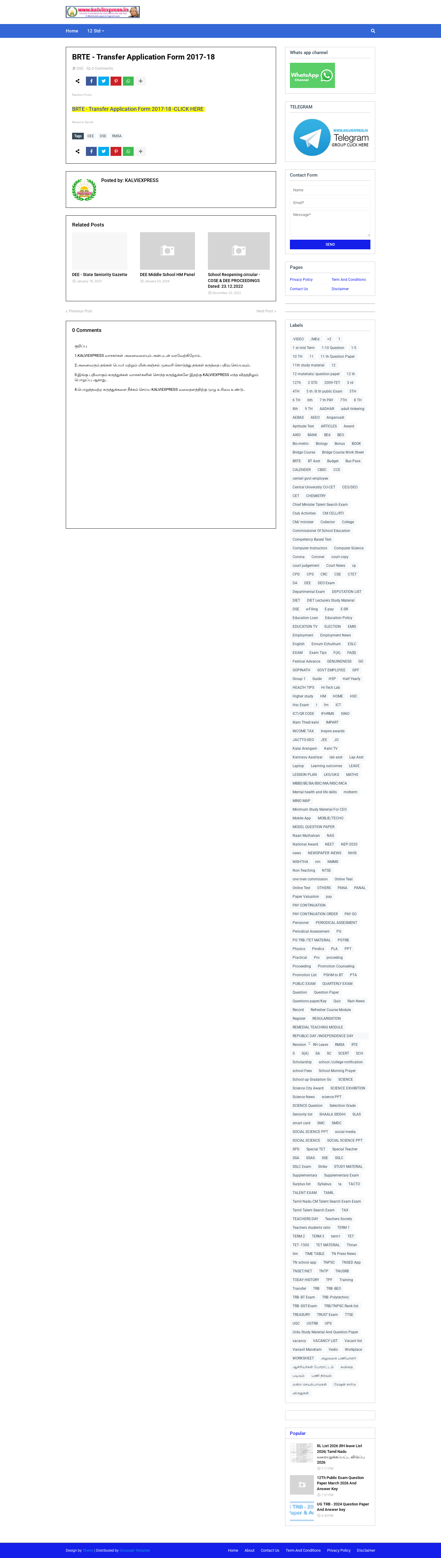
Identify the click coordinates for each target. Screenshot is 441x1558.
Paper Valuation (306, 896)
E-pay (329, 609)
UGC (296, 1323)
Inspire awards (333, 731)
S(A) (305, 1053)
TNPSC (329, 1262)
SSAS (310, 1158)
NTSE (326, 870)
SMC (321, 1123)
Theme (88, 1550)
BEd (327, 435)
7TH (343, 400)
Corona (299, 557)
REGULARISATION (326, 1018)
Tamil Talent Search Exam (314, 1210)
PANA (342, 888)
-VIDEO (298, 339)
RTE (354, 1045)
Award (349, 426)
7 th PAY (326, 400)
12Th (297, 383)
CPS (310, 574)
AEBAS (298, 417)
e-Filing (312, 609)
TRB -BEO (333, 1288)
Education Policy (338, 618)
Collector (328, 522)
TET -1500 (301, 1245)
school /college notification (341, 1062)
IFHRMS (327, 714)
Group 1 (299, 679)
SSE (325, 1158)
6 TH (296, 400)
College (348, 522)
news (297, 853)
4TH (296, 391)
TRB (316, 1288)
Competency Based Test (312, 539)
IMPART (332, 722)
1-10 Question (333, 348)
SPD (296, 1149)
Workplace (353, 1349)
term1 (336, 1236)
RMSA (117, 136)
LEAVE (354, 766)
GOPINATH (301, 670)
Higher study (303, 696)
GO (360, 661)
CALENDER (302, 470)
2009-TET (332, 383)
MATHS (352, 775)
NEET (329, 844)
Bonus (340, 444)
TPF (329, 1280)
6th (310, 400)
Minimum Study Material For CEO (320, 809)
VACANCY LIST (325, 1341)
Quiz (337, 1001)
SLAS (356, 1114)
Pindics (318, 949)
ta (340, 1184)
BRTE (297, 461)
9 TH (309, 409)
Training (346, 1280)
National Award (305, 844)
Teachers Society (338, 1219)
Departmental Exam (309, 592)
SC (329, 1053)
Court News (335, 565)
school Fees (302, 1071)
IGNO (345, 714)
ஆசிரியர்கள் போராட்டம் (313, 1367)
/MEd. (315, 339)
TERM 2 (299, 1236)
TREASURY (301, 1315)
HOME (338, 696)
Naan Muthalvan (306, 836)
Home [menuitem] (72, 31)
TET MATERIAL (328, 1245)
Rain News (356, 1001)
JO (336, 740)
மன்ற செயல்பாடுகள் (310, 1384)
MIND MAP (301, 801)
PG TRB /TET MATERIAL (312, 940)
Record (298, 1010)
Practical (300, 957)
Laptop (298, 766)
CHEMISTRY (316, 496)
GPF (355, 670)
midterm (350, 792)
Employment (303, 635)
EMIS (352, 626)
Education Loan (305, 618)
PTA (353, 975)
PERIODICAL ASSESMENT (336, 923)
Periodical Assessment (311, 931)
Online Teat (344, 879)
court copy (339, 557)
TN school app (304, 1262)
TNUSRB (342, 1271)
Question (300, 992)
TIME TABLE (314, 1254)
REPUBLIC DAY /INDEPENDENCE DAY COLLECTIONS (323, 1037)
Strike (322, 1167)
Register (299, 1018)
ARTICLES (329, 426)
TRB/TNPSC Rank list (341, 1306)
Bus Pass (352, 461)
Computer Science (348, 548)
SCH (359, 1053)
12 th (351, 374)
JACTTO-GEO (303, 740)
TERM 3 (318, 1236)
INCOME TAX (303, 731)
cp (354, 565)
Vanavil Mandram (307, 1349)
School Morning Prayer (337, 1071)
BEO (340, 435)
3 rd (350, 383)
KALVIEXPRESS (141, 180)
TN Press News (343, 1254)
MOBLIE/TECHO (330, 818)
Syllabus (324, 1184)
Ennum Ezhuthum (326, 644)
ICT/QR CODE (303, 714)
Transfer (299, 1288)
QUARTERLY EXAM (337, 984)
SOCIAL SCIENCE (306, 1140)
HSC (353, 696)
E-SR (344, 609)
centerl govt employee (310, 478)
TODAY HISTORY (306, 1280)
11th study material (308, 365)
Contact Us (299, 289)
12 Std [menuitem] (93, 31)
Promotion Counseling (336, 966)
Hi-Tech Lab (330, 687)
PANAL (360, 888)
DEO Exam (326, 583)
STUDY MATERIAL (348, 1167)
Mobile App (302, 818)
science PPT (332, 1097)
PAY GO (351, 914)
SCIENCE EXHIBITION (347, 1088)
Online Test (301, 888)
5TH (352, 391)
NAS (330, 836)
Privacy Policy (301, 280)
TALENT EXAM (305, 1193)
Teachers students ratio (311, 1227)
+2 (329, 339)
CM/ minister (303, 522)
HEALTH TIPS (303, 687)
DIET (296, 600)
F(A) (336, 653)
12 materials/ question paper (316, 374)
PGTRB (343, 940)
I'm (326, 705)
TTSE (349, 1315)
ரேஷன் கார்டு (345, 1384)
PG (338, 931)
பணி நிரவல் (322, 1376)
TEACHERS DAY (305, 1219)
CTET (352, 574)
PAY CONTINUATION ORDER (315, 914)
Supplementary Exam (341, 1175)
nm (318, 862)
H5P (332, 679)
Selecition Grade (343, 1106)
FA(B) (351, 653)
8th (295, 409)
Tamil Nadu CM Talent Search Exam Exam (327, 1201)
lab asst (336, 757)
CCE (336, 470)
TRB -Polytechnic (335, 1297)
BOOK (356, 444)
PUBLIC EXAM (304, 984)
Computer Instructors (310, 548)
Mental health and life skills (315, 792)
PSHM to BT (333, 975)
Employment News (335, 635)
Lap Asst (356, 757)
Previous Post (80, 311)
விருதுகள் (301, 1393)
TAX (345, 1210)
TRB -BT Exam (304, 1297)
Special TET (315, 1149)
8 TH (358, 400)
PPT (348, 949)
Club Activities (304, 513)
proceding (335, 957)
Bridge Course (304, 452)
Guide (317, 679)
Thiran (352, 1245)
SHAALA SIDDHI (332, 1114)
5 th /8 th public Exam (324, 391)
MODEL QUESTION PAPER (313, 827)
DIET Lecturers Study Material (330, 600)
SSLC (339, 1158)
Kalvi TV (331, 748)
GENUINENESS (339, 661)
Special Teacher (344, 1149)
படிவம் (299, 1376)
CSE (337, 574)
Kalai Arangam (305, 748)
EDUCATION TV (305, 626)
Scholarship (302, 1062)
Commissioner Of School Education (321, 531)
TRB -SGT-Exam (305, 1306)
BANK (312, 435)
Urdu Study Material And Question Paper (325, 1332)
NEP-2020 (349, 844)
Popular (298, 1433)
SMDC (337, 1123)
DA (295, 583)
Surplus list (302, 1184)
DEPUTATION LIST (346, 592)
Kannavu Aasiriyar (308, 757)
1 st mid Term (304, 348)
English (299, 644)
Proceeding (302, 966)
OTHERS (324, 888)
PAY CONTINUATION (309, 905)
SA (317, 1053)
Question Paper (326, 992)
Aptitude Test (303, 426)
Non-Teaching (304, 870)
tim (295, 1254)
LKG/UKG (331, 775)
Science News (304, 1097)
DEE (80, 68)
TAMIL (329, 1193)
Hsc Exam (301, 705)
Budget (333, 461)
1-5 (353, 348)
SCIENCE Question (308, 1106)
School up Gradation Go (312, 1079)
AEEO (315, 417)
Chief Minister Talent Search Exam (320, 505)
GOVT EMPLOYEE (331, 670)
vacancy (299, 1341)
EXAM (298, 653)
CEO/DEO (349, 487)
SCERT (343, 1053)
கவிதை (347, 1367)
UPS (328, 1323)
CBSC (322, 470)
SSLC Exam (302, 1167)
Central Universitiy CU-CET (314, 487)
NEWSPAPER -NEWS (324, 853)
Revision (299, 1045)
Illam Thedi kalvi (306, 722)
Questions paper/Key (310, 1001)
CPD (296, 574)
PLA (334, 949)
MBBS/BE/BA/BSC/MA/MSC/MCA (320, 783)
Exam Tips (318, 653)
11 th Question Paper (338, 356)
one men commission (310, 879)
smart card (301, 1123)
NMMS (332, 862)
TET (351, 1236)
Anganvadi (335, 417)
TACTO (354, 1184)
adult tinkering (352, 409)
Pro (317, 957)
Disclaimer (340, 289)
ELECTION (332, 626)
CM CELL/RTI (333, 513)
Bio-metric (301, 444)
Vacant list (353, 1341)
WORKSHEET (303, 1358)
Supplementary (305, 1175)
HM (323, 696)
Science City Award (308, 1088)
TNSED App (351, 1262)
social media (345, 1132)
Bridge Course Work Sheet (343, 452)
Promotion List (305, 975)
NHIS (352, 853)
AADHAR (327, 409)
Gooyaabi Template (135, 1550)
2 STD (313, 383)
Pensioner (301, 923)
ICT (338, 705)
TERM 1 (343, 1227)
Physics (299, 949)
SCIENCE (345, 1079)
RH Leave (320, 1045)
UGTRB (312, 1323)
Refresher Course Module (331, 1010)
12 (333, 365)
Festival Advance (306, 661)
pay (329, 896)
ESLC (352, 644)
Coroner (318, 557)
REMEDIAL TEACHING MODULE (318, 1027)
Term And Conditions (349, 280)
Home (233, 1550)
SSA (296, 1158)
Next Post (265, 311)
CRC (324, 574)
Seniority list (302, 1114)
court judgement (306, 565)
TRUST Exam (327, 1315)
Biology (322, 444)
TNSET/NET (302, 1271)
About (249, 1550)
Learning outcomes (326, 766)
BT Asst (314, 461)
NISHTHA (300, 862)
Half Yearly (351, 679)
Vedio (333, 1349)
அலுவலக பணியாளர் (338, 1358)
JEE (324, 740)
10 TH (298, 356)
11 (311, 356)
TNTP (323, 1271)
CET (296, 496)
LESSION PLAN (305, 775)
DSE (103, 136)
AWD (297, 435)
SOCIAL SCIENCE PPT (310, 1132)
